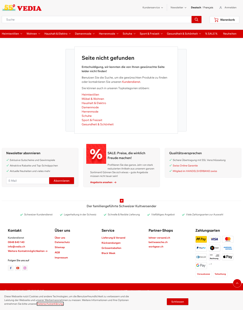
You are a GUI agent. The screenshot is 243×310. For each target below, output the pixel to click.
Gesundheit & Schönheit (98, 124)
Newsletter (179, 7)
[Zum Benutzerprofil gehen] (227, 7)
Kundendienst (131, 81)
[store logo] (22, 7)
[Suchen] (196, 19)
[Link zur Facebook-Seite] (11, 268)
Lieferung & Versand (113, 237)
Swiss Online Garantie (185, 165)
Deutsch (196, 7)
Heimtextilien (90, 94)
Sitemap (60, 247)
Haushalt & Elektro (94, 103)
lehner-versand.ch (159, 237)
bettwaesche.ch (158, 242)
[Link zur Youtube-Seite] (18, 268)
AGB (57, 252)
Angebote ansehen (103, 182)
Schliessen (177, 301)
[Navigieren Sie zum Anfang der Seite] (237, 283)
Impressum (61, 257)
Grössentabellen (111, 248)
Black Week (108, 253)
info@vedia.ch (16, 246)
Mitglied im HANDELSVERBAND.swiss (195, 171)
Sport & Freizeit (92, 120)
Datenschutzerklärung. (50, 303)
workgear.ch (156, 246)
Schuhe (87, 116)
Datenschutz (62, 242)
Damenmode (90, 107)
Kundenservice (153, 7)
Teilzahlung (220, 274)
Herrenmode (90, 111)
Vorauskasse (203, 274)
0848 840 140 (16, 242)
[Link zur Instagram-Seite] (25, 268)
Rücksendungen (111, 242)
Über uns (60, 237)
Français (208, 7)
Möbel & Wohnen (93, 98)
